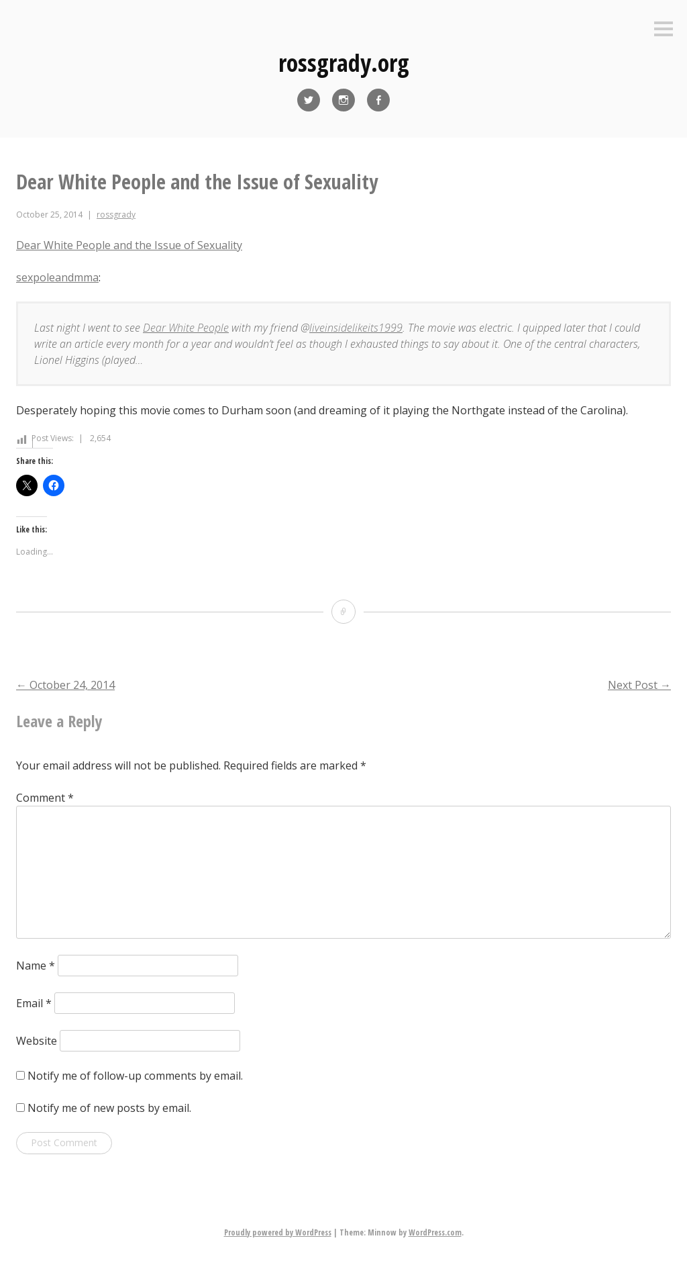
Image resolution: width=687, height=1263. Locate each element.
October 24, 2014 (65, 684)
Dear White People (186, 327)
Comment (45, 797)
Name (35, 965)
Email (34, 1003)
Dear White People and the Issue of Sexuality (129, 245)
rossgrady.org (343, 62)
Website (36, 1040)
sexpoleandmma (57, 277)
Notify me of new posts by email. (109, 1108)
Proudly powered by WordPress (277, 1232)
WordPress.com (435, 1232)
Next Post (639, 684)
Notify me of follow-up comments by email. (135, 1075)
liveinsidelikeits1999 (356, 327)
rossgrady (116, 214)
